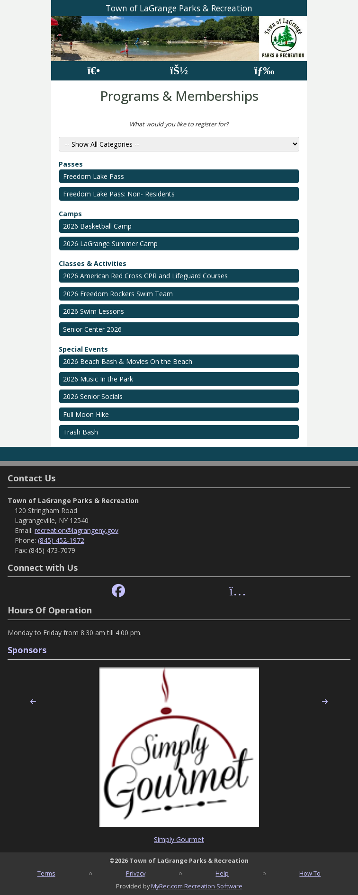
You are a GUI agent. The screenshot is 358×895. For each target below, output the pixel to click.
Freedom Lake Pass (93, 176)
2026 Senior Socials (93, 396)
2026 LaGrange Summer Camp (110, 243)
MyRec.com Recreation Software (196, 886)
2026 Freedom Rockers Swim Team (118, 293)
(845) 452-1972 (61, 540)
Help (222, 873)
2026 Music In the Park (98, 378)
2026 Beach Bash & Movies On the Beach (127, 361)
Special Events (83, 349)
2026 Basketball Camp (97, 226)
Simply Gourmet (179, 839)
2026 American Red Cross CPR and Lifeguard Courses (145, 275)
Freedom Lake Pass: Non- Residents (119, 193)
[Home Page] (93, 70)
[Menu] (264, 70)
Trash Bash (80, 431)
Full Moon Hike (86, 414)
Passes (71, 164)
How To (310, 873)
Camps (70, 213)
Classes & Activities (92, 263)
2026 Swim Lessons (93, 311)
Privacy (135, 873)
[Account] (179, 70)
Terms (46, 873)
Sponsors (27, 650)
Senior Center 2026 (92, 329)
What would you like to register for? (179, 124)
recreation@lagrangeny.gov (76, 530)
